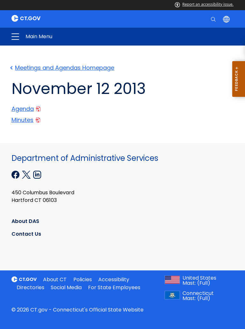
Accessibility (113, 279)
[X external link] (27, 174)
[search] (214, 19)
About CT (55, 279)
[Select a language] (227, 19)
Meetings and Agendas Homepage (62, 68)
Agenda (26, 109)
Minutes (25, 120)
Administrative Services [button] (72, 37)
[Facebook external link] (16, 174)
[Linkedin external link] (37, 174)
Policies (82, 279)
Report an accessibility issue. (204, 4)
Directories (30, 287)
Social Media (66, 287)
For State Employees (114, 287)
